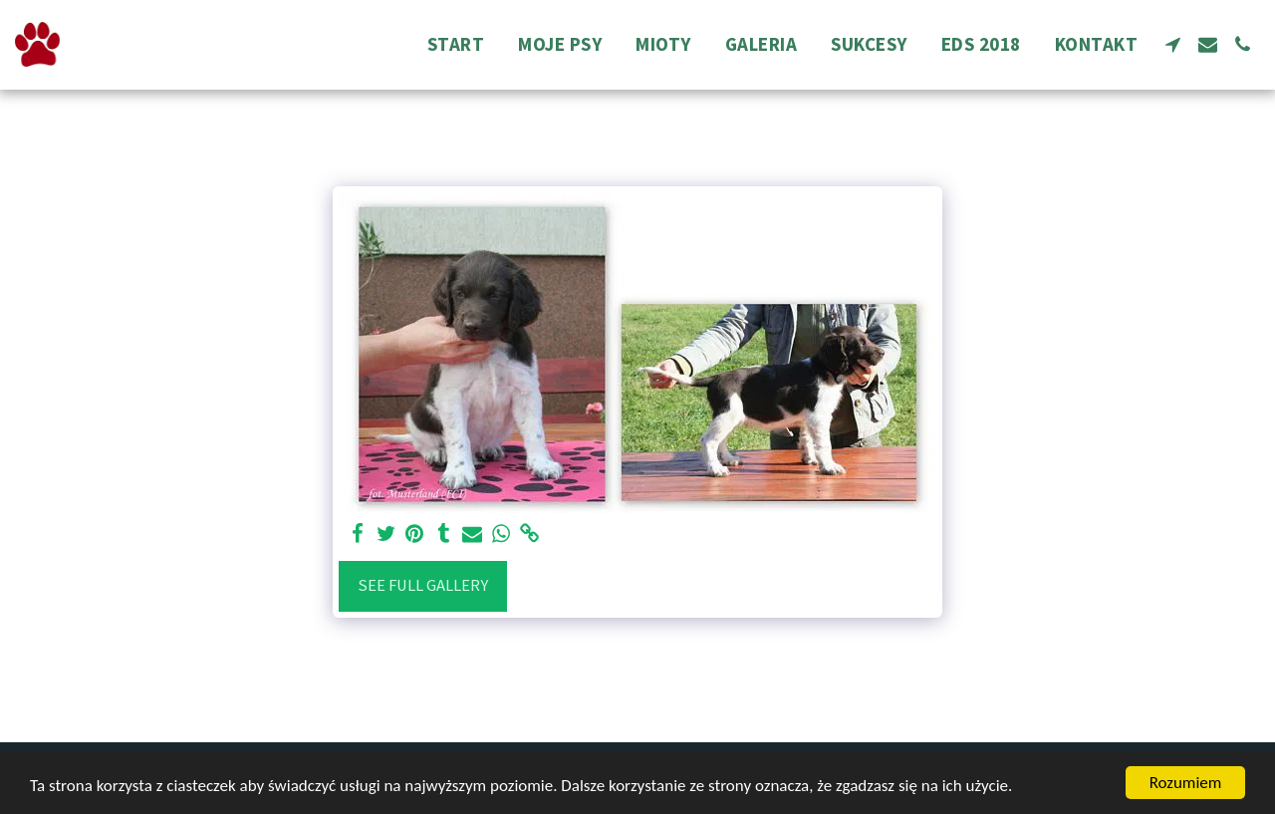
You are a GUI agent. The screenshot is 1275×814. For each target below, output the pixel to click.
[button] (1172, 44)
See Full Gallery (423, 585)
